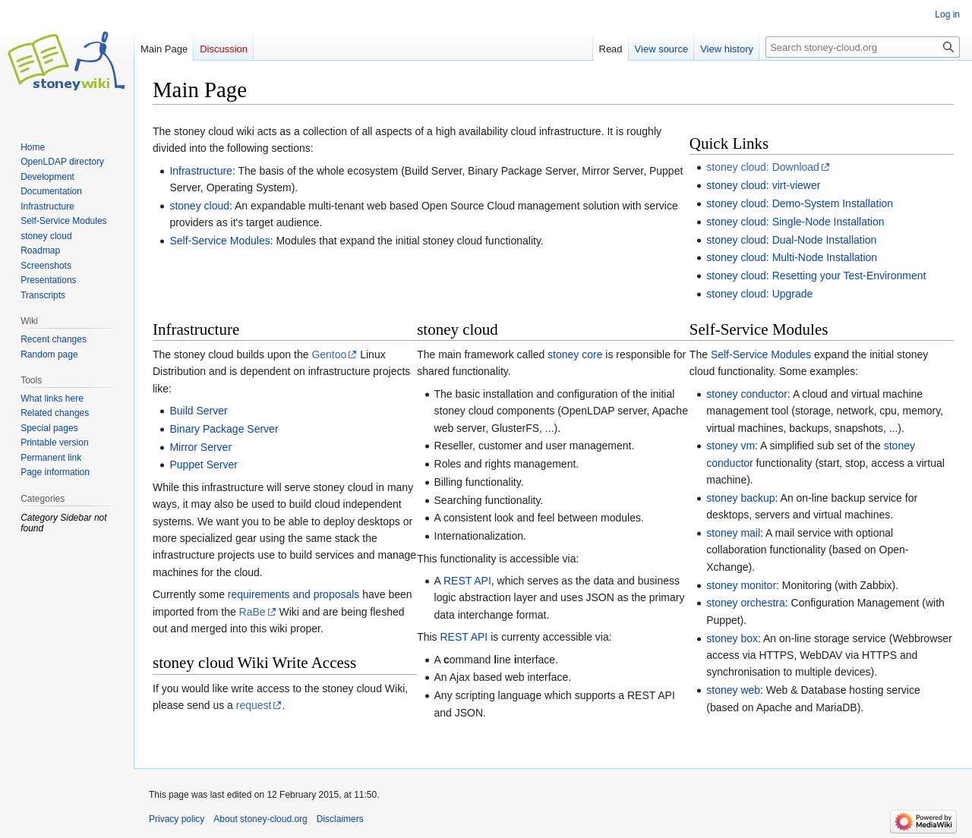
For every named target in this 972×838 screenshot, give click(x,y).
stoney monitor (741, 585)
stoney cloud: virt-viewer (763, 185)
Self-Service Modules (219, 241)
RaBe (252, 612)
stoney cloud (199, 206)
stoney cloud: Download (762, 167)
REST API (467, 581)
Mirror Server (200, 447)
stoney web (733, 690)
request (254, 705)
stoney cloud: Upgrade (759, 294)
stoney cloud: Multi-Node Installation (791, 257)
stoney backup (740, 498)
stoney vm (730, 445)
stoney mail (733, 533)
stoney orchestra (745, 603)
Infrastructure (200, 171)
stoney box (732, 638)
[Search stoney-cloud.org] (862, 47)
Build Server (198, 411)
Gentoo (328, 354)
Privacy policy (176, 819)
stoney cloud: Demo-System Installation (799, 203)
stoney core (575, 354)
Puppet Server (203, 464)
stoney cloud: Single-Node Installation (795, 222)
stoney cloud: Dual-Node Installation (791, 240)
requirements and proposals (294, 594)
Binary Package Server (223, 429)
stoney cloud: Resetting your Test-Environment (816, 275)
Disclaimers (340, 819)
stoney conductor (746, 394)
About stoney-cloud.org (260, 819)
